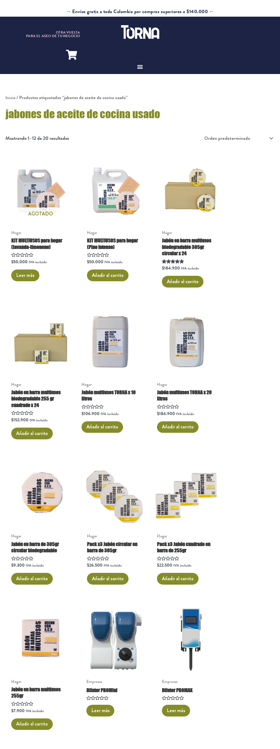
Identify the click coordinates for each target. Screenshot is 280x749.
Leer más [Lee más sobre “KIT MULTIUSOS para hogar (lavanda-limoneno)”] (26, 269)
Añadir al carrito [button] (101, 269)
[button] (140, 66)
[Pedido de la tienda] (237, 138)
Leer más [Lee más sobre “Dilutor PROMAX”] (232, 539)
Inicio (10, 97)
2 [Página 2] (26, 591)
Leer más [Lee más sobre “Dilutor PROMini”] (163, 539)
